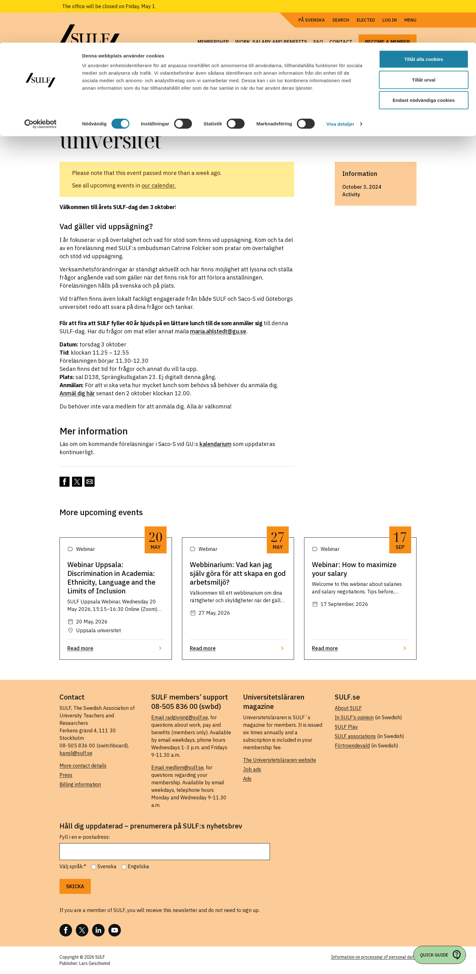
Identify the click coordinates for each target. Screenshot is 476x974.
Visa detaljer (340, 81)
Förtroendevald (352, 745)
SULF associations (355, 736)
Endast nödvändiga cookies (424, 57)
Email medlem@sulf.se (177, 767)
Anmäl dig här (77, 393)
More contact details (82, 765)
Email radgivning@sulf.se (179, 717)
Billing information (80, 784)
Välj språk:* (72, 866)
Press (65, 775)
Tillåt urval (424, 37)
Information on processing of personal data (373, 957)
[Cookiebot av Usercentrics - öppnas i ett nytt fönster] (40, 81)
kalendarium (215, 444)
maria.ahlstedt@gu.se (218, 331)
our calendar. (159, 185)
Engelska (138, 866)
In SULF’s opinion (354, 717)
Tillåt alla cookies (423, 16)
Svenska (106, 866)
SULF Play (346, 727)
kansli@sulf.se (75, 753)
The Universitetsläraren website (279, 760)
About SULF (348, 708)
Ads (247, 779)
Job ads (252, 769)
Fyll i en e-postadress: (84, 837)
